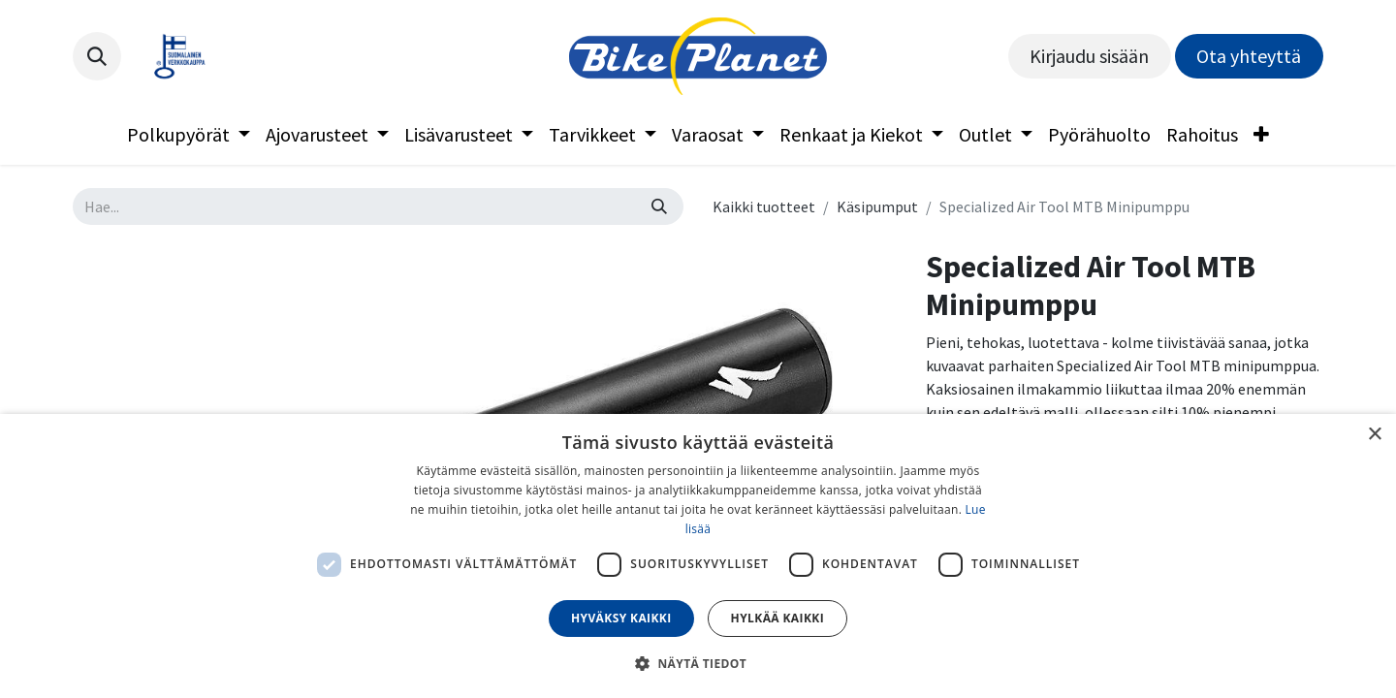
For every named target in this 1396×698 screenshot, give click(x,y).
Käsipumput (877, 206)
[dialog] (698, 556)
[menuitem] (188, 134)
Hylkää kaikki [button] (777, 618)
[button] (97, 56)
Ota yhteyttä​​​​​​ (1248, 56)
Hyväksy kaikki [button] (621, 618)
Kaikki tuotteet (764, 206)
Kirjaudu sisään (1089, 56)
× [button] (1374, 435)
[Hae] (659, 206)
